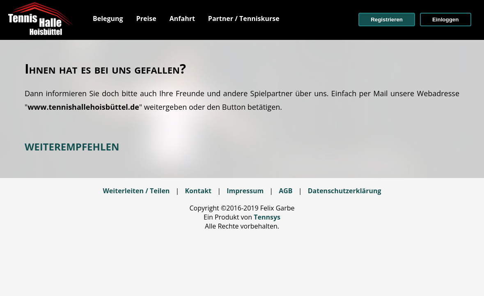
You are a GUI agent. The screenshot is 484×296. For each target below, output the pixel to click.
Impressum (245, 190)
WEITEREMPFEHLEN (72, 146)
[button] (386, 19)
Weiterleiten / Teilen (136, 190)
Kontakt (198, 190)
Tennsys (267, 217)
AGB (285, 190)
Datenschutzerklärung (344, 190)
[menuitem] (108, 18)
